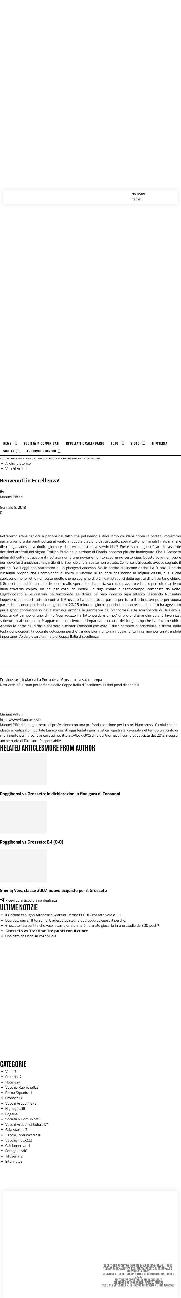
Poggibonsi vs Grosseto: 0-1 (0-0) (31, 842)
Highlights (15, 1108)
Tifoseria (14, 1156)
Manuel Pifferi (11, 497)
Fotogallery (16, 1151)
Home (5, 458)
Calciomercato (17, 1145)
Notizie (13, 1082)
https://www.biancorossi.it (21, 719)
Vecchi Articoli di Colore (27, 1124)
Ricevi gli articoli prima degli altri (29, 900)
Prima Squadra (18, 1093)
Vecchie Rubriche (22, 1087)
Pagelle (12, 1114)
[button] (169, 194)
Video (10, 1071)
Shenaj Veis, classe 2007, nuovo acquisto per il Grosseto (53, 890)
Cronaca (13, 1098)
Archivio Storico (23, 458)
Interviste (14, 1161)
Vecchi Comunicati (23, 1135)
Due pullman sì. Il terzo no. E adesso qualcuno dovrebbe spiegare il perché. (65, 920)
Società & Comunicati (23, 1119)
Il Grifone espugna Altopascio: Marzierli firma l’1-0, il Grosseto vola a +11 (63, 915)
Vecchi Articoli (48, 458)
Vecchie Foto (18, 1140)
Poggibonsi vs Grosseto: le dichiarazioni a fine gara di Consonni (60, 794)
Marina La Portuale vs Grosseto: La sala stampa (63, 679)
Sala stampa (16, 1129)
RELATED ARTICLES (22, 747)
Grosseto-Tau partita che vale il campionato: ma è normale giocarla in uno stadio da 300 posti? (82, 925)
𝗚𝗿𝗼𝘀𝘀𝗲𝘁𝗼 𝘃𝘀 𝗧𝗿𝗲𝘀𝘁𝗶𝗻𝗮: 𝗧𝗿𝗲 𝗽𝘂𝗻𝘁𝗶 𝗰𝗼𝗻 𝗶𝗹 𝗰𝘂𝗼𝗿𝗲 (46, 931)
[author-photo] (11, 709)
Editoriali (13, 1077)
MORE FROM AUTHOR (69, 747)
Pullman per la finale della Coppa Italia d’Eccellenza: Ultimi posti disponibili (79, 685)
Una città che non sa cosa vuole (30, 936)
